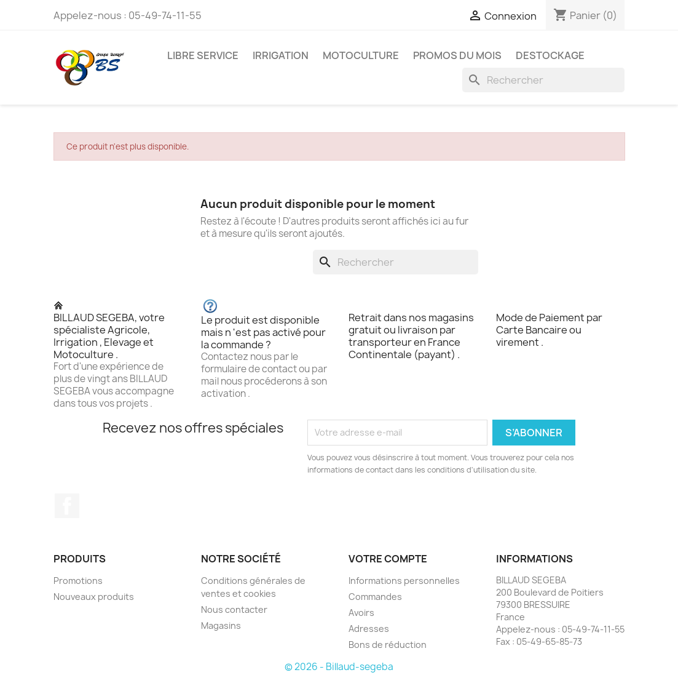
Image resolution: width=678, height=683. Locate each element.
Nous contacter (234, 609)
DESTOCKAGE (550, 55)
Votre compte (388, 558)
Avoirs (361, 612)
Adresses (369, 628)
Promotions (78, 580)
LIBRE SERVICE (202, 55)
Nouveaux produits (93, 596)
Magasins (221, 625)
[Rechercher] (543, 80)
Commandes (375, 596)
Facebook (67, 505)
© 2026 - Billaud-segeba (339, 666)
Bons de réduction (388, 644)
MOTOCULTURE (361, 55)
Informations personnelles (404, 580)
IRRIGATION (281, 55)
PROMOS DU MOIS (457, 55)
